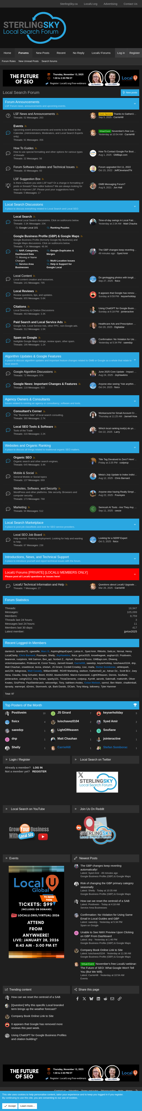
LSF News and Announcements (34, 113)
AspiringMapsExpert (61, 651)
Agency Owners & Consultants (27, 399)
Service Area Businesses (93, 907)
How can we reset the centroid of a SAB (104, 900)
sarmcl (105, 682)
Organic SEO (22, 457)
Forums (23, 52)
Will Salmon (34, 659)
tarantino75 (22, 651)
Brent (42, 675)
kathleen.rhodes (74, 682)
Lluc (84, 667)
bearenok (10, 659)
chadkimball (129, 682)
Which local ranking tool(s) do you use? (120, 428)
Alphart (69, 659)
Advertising (110, 3)
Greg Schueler (29, 675)
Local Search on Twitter (95, 759)
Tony (61, 682)
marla (91, 667)
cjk (49, 686)
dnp (134, 663)
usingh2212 (25, 678)
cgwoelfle (35, 651)
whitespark (123, 667)
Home (7, 52)
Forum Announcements (22, 102)
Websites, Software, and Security (35, 488)
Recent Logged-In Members (25, 643)
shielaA (47, 667)
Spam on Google (25, 337)
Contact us (60, 1090)
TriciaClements (68, 678)
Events (18, 126)
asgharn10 (112, 655)
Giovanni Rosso (83, 659)
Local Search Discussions (24, 204)
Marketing (19, 507)
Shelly (51, 655)
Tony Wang (82, 686)
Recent (61, 52)
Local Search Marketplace (24, 523)
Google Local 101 (26, 227)
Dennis (112, 675)
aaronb (100, 678)
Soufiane (122, 675)
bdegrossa (20, 670)
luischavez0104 (122, 663)
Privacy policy (108, 1090)
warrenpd (20, 686)
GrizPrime (19, 682)
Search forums (49, 61)
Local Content (22, 275)
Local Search (22, 216)
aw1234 (9, 670)
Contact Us (130, 3)
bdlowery (94, 686)
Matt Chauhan (130, 223)
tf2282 (49, 675)
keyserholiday (128, 296)
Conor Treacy (48, 663)
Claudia (16, 675)
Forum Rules (9, 61)
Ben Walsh (116, 682)
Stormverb (41, 686)
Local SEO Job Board (27, 534)
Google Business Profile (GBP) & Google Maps (46, 236)
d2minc (30, 686)
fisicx (117, 280)
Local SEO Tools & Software (33, 426)
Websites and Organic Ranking (28, 445)
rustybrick (22, 659)
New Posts (42, 52)
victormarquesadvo (15, 663)
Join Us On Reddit (92, 809)
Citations (19, 306)
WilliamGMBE (50, 670)
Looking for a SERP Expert (113, 538)
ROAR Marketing (69, 670)
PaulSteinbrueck (35, 682)
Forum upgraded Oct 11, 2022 (115, 167)
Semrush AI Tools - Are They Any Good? (120, 507)
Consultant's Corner (27, 411)
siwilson (84, 670)
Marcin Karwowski (80, 675)
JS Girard (57, 667)
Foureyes (120, 495)
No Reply (78, 52)
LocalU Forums (101, 52)
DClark (71, 686)
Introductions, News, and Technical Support (37, 557)
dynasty (9, 686)
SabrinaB (110, 678)
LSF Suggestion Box (26, 179)
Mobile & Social (23, 473)
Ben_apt (47, 659)
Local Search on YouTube (28, 809)
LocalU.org (90, 3)
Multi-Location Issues (61, 260)
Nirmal (120, 651)
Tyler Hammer (108, 686)
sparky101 (52, 678)
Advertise (73, 1090)
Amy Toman (39, 678)
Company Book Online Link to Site (101, 949)
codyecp (123, 462)
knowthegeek (98, 655)
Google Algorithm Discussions (33, 371)
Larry (117, 431)
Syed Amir (122, 253)
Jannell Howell (132, 416)
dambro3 (9, 651)
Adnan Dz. (112, 670)
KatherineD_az (97, 670)
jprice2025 (130, 631)
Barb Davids (59, 686)
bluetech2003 (61, 675)
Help (120, 1090)
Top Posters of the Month (23, 705)
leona (38, 667)
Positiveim (125, 655)
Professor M (33, 663)
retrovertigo (51, 682)
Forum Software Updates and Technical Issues (44, 167)
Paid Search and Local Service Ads (38, 322)
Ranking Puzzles (58, 227)
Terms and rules (89, 1090)
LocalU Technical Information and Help (38, 584)
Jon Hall (118, 187)
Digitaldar (119, 327)
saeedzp (128, 342)
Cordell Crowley (72, 667)
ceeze (118, 510)
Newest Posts (88, 858)
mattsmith (122, 678)
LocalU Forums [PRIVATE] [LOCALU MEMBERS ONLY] (46, 572)
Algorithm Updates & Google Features (33, 356)
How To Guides (23, 148)
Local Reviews (23, 291)
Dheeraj (113, 659)
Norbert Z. (58, 659)
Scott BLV (125, 670)
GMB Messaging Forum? (112, 184)
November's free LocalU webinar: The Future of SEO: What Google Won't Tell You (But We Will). (108, 967)
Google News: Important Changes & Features (45, 383)
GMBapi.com (120, 154)
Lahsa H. (78, 651)
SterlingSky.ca (69, 3)
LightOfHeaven (99, 675)
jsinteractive (127, 311)
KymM (91, 678)
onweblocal (28, 667)
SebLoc (111, 651)
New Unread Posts (28, 61)
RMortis (101, 651)
